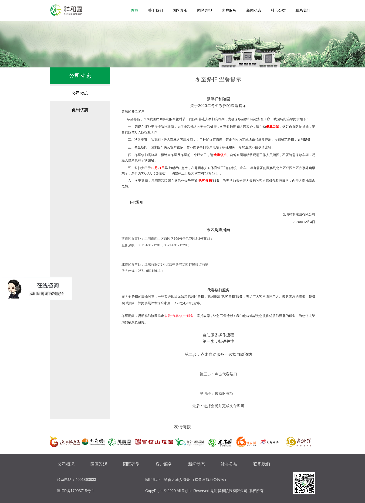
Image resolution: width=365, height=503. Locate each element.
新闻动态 (253, 10)
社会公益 (278, 10)
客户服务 (229, 10)
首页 (134, 10)
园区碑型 (204, 10)
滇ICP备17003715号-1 (75, 491)
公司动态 (80, 93)
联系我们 (302, 10)
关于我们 (155, 10)
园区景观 (179, 10)
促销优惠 (80, 110)
